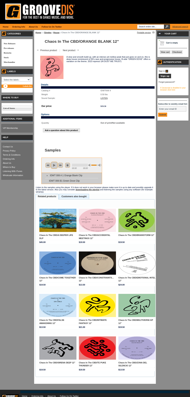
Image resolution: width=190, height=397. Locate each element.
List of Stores (9, 108)
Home (38, 32)
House (56, 32)
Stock (6, 57)
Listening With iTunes (12, 171)
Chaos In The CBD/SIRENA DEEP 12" (57, 363)
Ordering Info (9, 159)
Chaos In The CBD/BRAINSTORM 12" (136, 235)
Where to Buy (9, 167)
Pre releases (9, 48)
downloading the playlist (87, 189)
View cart (165, 52)
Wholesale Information (13, 175)
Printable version (144, 33)
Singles (47, 32)
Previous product (46, 50)
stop (67, 165)
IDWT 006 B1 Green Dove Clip (64, 181)
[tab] (47, 196)
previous (47, 165)
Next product (71, 50)
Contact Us (8, 147)
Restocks (8, 53)
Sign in (163, 71)
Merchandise (9, 62)
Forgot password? (167, 82)
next (60, 165)
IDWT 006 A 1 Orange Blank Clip (66, 175)
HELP (5, 137)
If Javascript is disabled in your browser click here (173, 89)
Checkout (177, 52)
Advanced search (180, 26)
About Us (7, 163)
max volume (99, 165)
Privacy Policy (9, 151)
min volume (90, 165)
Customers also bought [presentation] (73, 196)
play (54, 165)
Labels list (27, 86)
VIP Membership (10, 128)
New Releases (9, 43)
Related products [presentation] (47, 196)
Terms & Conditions (11, 155)
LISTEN (104, 98)
